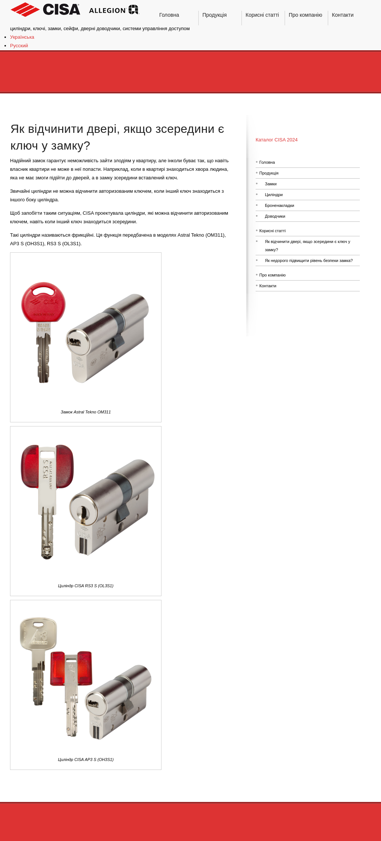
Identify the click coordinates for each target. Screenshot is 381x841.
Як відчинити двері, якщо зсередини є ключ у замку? (307, 245)
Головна (267, 162)
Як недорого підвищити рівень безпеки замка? (309, 260)
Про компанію (272, 275)
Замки (270, 184)
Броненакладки (279, 205)
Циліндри (274, 194)
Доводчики (275, 216)
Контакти (267, 286)
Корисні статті (272, 230)
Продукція (268, 173)
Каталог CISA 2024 (277, 140)
